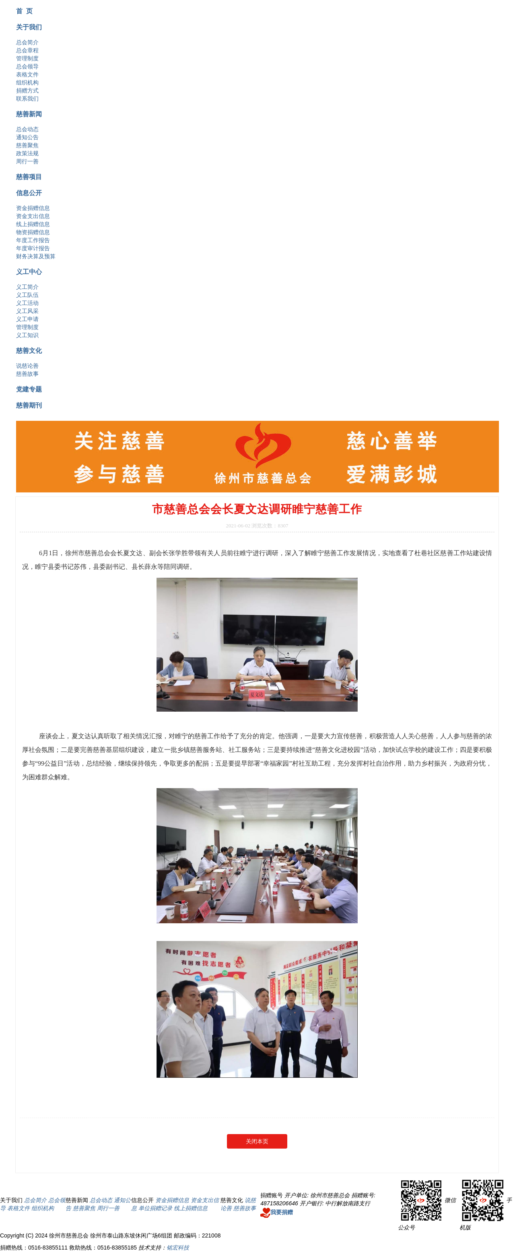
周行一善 (27, 161)
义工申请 (27, 319)
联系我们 (27, 98)
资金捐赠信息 (33, 208)
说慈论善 (27, 365)
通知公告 (27, 137)
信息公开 (29, 192)
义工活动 (27, 303)
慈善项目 (29, 176)
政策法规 (27, 153)
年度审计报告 (33, 248)
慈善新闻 (29, 113)
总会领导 (27, 66)
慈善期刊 (29, 405)
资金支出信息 (33, 216)
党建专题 (29, 389)
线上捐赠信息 (33, 224)
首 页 (24, 10)
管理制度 (27, 58)
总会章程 (27, 50)
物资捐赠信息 (33, 232)
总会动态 (27, 129)
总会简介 (27, 42)
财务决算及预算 (36, 256)
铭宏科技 (178, 1247)
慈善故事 (27, 374)
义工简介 (27, 287)
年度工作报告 (33, 240)
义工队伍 (27, 295)
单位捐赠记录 (155, 1208)
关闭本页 (257, 1141)
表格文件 (27, 74)
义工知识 (27, 335)
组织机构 (27, 82)
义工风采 (27, 311)
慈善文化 (29, 350)
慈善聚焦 (27, 145)
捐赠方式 (27, 90)
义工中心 (29, 271)
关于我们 (29, 27)
